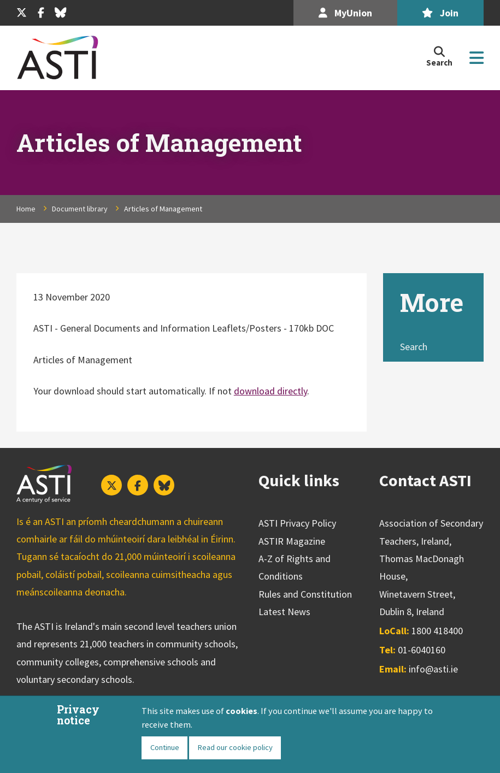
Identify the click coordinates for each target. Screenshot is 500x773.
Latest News (284, 611)
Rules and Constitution (305, 594)
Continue (164, 747)
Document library (80, 209)
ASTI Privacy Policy (297, 523)
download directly (270, 391)
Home (26, 209)
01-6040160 (421, 650)
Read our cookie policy (235, 747)
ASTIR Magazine (291, 541)
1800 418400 (437, 630)
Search (413, 346)
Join (440, 13)
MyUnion (345, 13)
